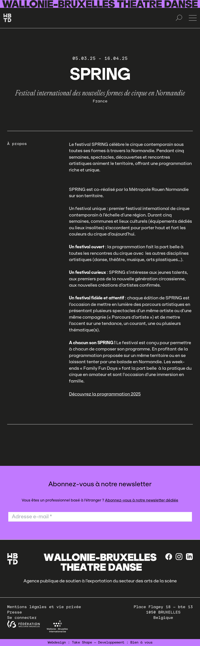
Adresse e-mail (32, 516)
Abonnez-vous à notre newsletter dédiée (141, 500)
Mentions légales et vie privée (44, 607)
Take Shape (82, 642)
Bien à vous (141, 642)
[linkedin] (189, 556)
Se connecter (22, 618)
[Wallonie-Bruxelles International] (57, 626)
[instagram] (179, 556)
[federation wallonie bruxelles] (23, 624)
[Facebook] (168, 556)
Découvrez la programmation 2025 (105, 393)
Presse (14, 612)
